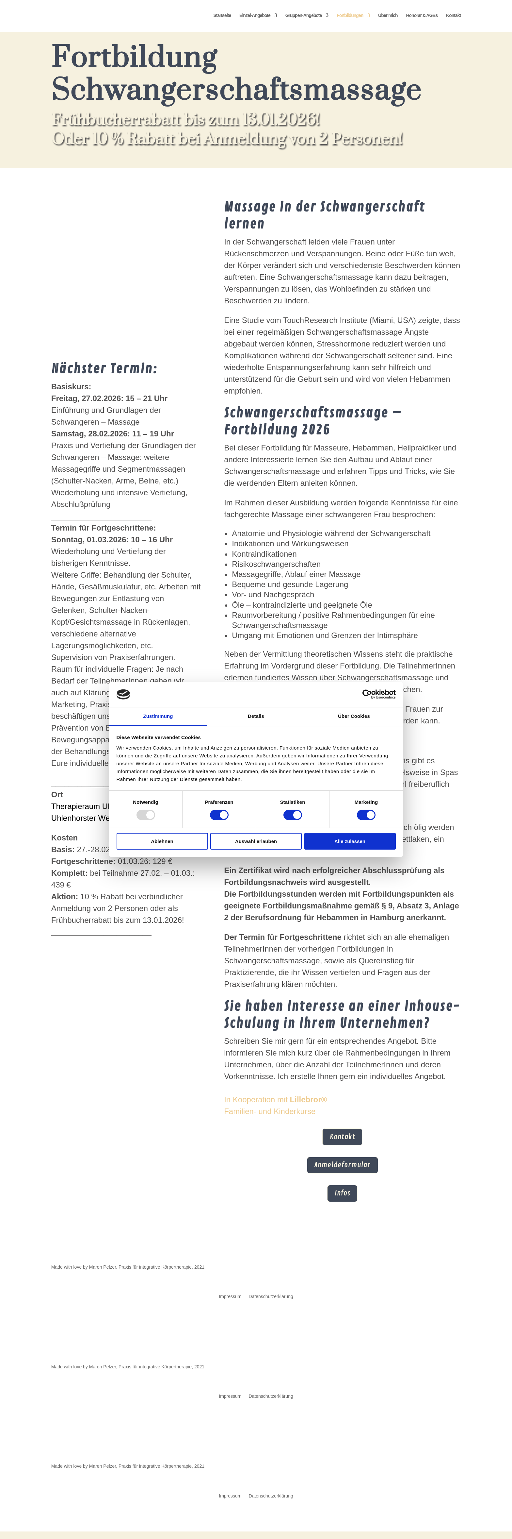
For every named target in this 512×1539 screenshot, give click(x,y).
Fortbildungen (350, 16)
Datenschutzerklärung (271, 1304)
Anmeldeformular (342, 1169)
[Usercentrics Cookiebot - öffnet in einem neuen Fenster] (367, 694)
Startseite (222, 16)
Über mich (387, 16)
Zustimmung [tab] (158, 716)
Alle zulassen (349, 841)
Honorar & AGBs (422, 16)
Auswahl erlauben (256, 841)
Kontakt (453, 16)
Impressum (230, 1304)
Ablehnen (162, 841)
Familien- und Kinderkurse (269, 1111)
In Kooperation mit (275, 1099)
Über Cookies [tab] (354, 716)
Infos (342, 1199)
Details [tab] (256, 716)
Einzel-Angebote (254, 16)
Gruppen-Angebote (303, 16)
